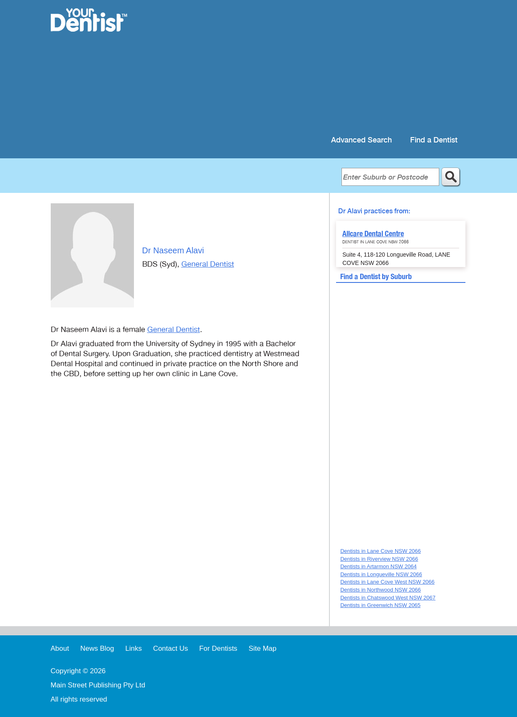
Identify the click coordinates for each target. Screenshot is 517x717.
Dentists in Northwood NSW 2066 (380, 590)
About (60, 648)
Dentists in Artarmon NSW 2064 (378, 566)
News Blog (97, 648)
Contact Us (170, 648)
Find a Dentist (434, 140)
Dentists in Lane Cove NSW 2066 (380, 551)
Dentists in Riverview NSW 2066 (379, 559)
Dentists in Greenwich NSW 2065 (380, 605)
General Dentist (207, 264)
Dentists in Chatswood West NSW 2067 (387, 598)
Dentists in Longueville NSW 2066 (381, 574)
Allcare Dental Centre (373, 233)
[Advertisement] (312, 66)
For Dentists (218, 648)
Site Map (263, 648)
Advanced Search (361, 140)
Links (133, 648)
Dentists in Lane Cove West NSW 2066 (387, 582)
